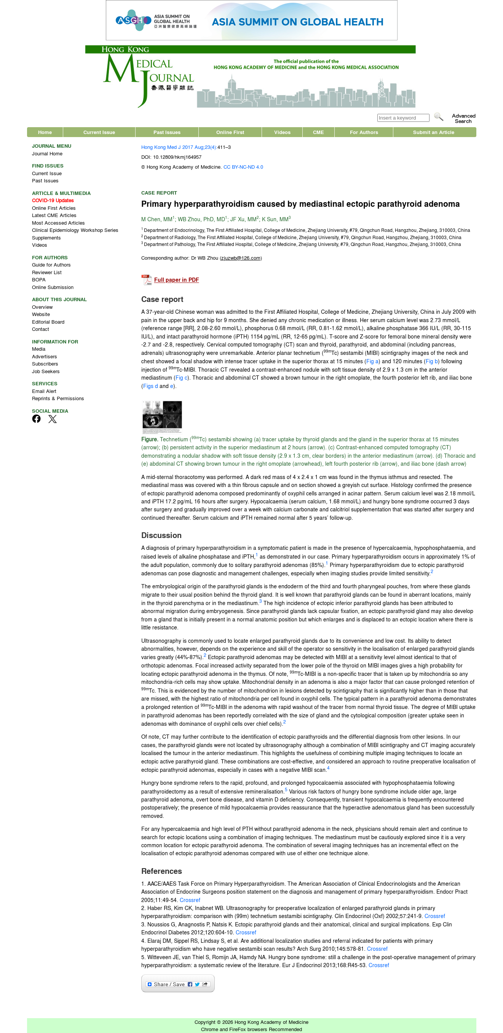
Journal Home (47, 153)
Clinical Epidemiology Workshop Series (75, 229)
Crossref (190, 900)
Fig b (432, 361)
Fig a (372, 361)
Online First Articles (54, 207)
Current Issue (99, 132)
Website (41, 314)
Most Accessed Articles (58, 222)
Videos (282, 132)
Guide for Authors (51, 264)
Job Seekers (46, 371)
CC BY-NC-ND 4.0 (243, 166)
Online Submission (52, 287)
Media (38, 348)
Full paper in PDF (176, 280)
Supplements (46, 237)
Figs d (150, 386)
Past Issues (166, 132)
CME (318, 132)
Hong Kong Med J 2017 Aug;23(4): (179, 146)
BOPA (39, 279)
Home (45, 132)
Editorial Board (48, 321)
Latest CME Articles (54, 215)
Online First (230, 132)
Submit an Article (433, 132)
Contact (40, 328)
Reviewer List (47, 272)
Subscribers (45, 363)
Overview (42, 306)
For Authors (364, 132)
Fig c (181, 377)
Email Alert (44, 390)
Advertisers (44, 356)
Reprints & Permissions (58, 398)
